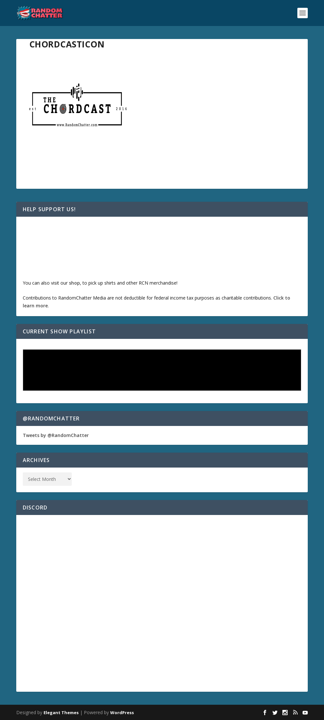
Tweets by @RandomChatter (56, 435)
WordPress (122, 712)
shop (74, 283)
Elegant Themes (61, 712)
